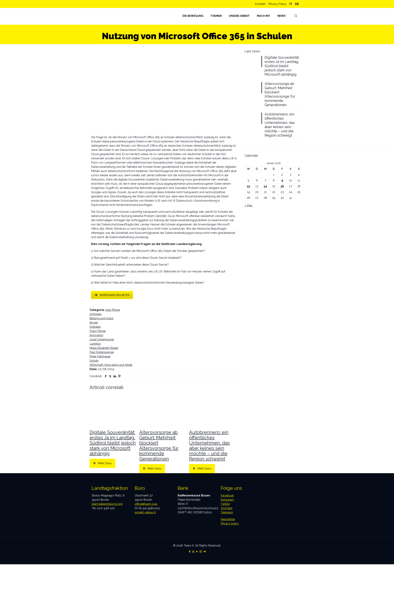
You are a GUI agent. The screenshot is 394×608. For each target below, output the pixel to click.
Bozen (94, 322)
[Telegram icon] (204, 551)
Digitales (95, 326)
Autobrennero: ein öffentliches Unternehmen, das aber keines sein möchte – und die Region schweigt (209, 445)
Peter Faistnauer (100, 356)
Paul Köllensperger (102, 352)
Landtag (95, 343)
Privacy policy (230, 523)
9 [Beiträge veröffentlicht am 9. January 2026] (282, 180)
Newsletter (228, 519)
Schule (94, 360)
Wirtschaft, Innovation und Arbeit (111, 365)
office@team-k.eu (146, 504)
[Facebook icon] (189, 551)
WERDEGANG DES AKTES (112, 295)
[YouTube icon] (197, 551)
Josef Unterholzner (102, 339)
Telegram (227, 512)
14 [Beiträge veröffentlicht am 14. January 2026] (265, 186)
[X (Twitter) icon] (193, 551)
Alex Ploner (112, 310)
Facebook (227, 495)
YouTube (226, 508)
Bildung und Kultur (102, 318)
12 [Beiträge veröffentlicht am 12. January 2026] (248, 186)
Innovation (96, 335)
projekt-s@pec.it (145, 512)
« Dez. (249, 205)
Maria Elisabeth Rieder (104, 348)
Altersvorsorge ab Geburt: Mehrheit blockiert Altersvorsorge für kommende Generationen (158, 445)
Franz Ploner (98, 331)
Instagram (227, 499)
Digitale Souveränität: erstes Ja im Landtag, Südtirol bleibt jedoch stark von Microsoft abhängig (113, 443)
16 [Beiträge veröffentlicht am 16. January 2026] (282, 186)
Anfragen (96, 314)
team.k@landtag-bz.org (107, 504)
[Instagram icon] (200, 551)
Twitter (225, 504)
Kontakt (260, 4)
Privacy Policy (277, 4)
